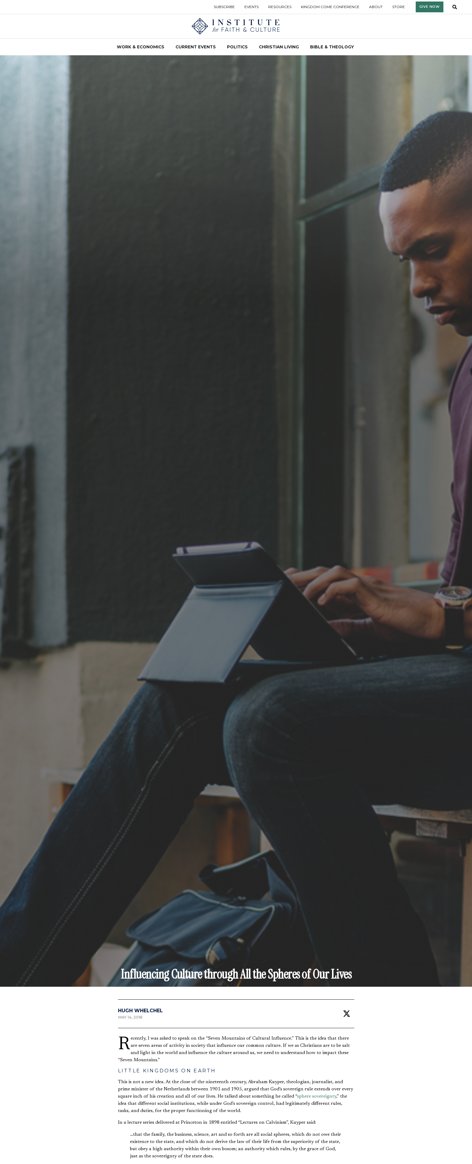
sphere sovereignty (316, 1096)
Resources (279, 7)
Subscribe (224, 7)
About (376, 7)
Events (251, 7)
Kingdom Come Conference (330, 7)
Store (398, 7)
